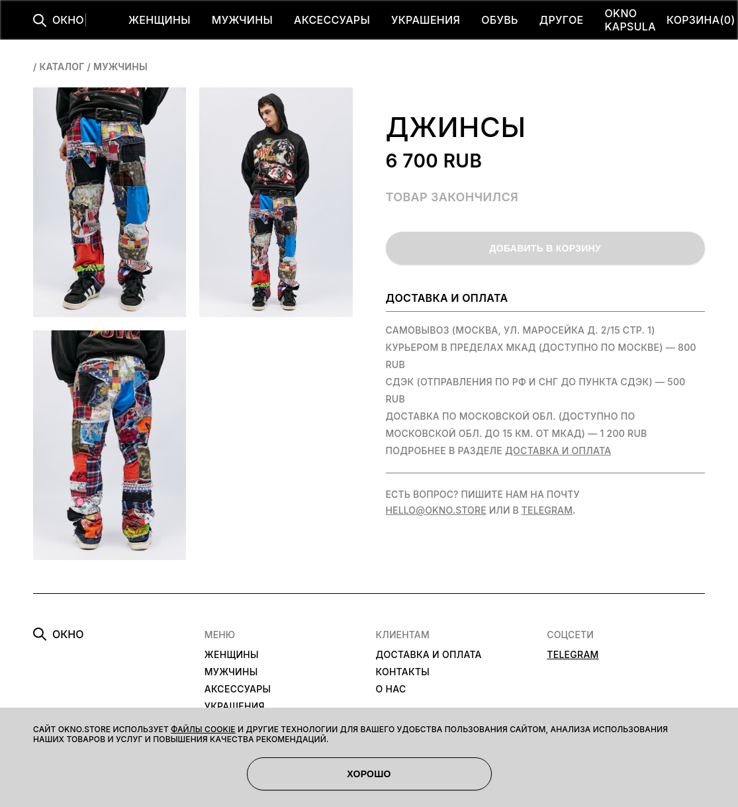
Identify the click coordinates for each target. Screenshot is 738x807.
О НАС (391, 688)
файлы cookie (203, 729)
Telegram (547, 510)
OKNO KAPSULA (629, 20)
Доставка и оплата (558, 450)
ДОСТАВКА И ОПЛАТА (429, 654)
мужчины (120, 66)
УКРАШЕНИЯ (425, 19)
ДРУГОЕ (561, 19)
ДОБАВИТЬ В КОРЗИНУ (545, 248)
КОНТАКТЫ (403, 671)
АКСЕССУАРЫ (332, 19)
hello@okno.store (436, 510)
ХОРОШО (369, 774)
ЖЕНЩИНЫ (159, 19)
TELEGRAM (572, 654)
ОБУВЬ (499, 19)
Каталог (61, 66)
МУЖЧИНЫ (242, 19)
